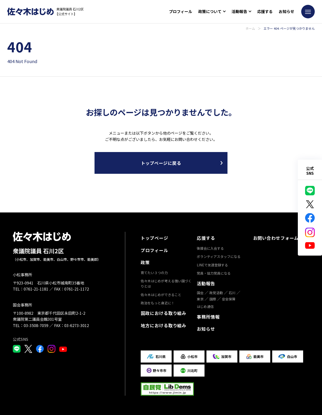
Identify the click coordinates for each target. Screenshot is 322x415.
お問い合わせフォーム (276, 238)
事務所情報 (208, 316)
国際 (212, 299)
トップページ (154, 238)
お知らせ (286, 11)
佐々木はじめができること (161, 294)
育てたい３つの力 (154, 272)
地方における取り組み (163, 325)
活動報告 (206, 283)
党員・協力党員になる (214, 273)
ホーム (250, 28)
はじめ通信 (205, 306)
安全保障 (228, 299)
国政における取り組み (163, 313)
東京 (200, 299)
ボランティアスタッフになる (219, 256)
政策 (145, 262)
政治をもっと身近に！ (158, 302)
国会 (200, 292)
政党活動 (216, 292)
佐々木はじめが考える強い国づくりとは (166, 283)
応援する (265, 11)
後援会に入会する (210, 248)
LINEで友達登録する (212, 264)
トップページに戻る (161, 163)
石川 (232, 292)
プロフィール (180, 11)
